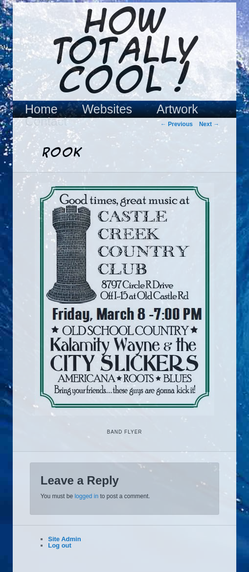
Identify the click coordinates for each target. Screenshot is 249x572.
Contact (46, 121)
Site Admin (64, 539)
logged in (86, 496)
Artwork (177, 109)
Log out (59, 545)
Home (41, 109)
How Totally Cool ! (124, 52)
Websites (107, 109)
